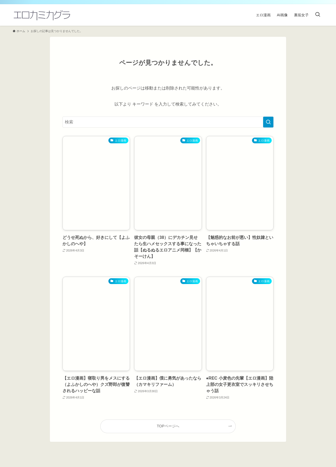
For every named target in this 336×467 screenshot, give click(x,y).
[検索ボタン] (317, 15)
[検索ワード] (168, 122)
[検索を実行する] (268, 122)
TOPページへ (168, 426)
